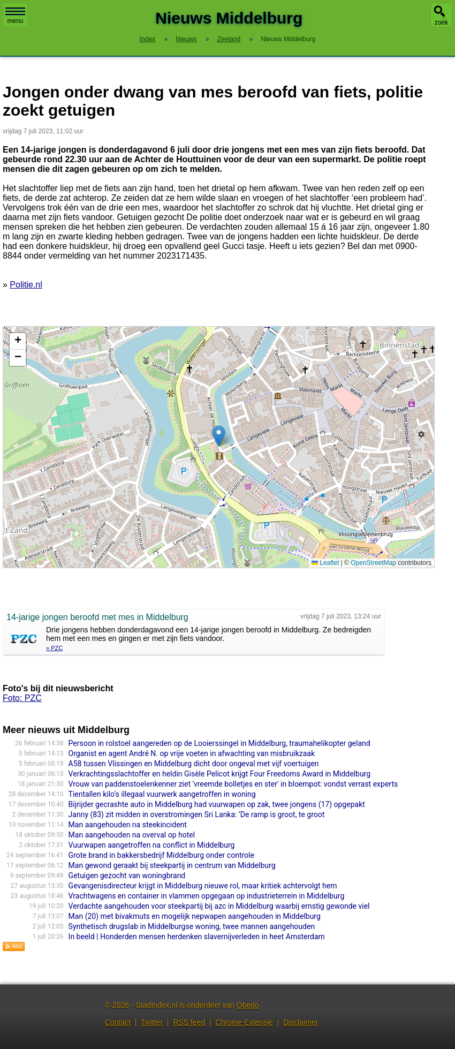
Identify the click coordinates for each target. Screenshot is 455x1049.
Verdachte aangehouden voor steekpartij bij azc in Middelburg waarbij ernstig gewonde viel (219, 906)
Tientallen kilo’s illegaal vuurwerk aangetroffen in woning (162, 794)
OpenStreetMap (373, 563)
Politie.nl (26, 284)
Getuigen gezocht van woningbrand (127, 875)
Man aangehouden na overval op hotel (132, 835)
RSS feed (189, 1022)
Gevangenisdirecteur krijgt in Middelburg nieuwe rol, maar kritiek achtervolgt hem (203, 885)
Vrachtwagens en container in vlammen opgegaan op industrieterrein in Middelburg (207, 896)
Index (147, 39)
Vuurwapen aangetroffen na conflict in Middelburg (152, 845)
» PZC (54, 648)
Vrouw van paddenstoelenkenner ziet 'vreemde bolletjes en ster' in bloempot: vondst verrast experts (233, 784)
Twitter (152, 1022)
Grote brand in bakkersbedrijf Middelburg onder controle (161, 855)
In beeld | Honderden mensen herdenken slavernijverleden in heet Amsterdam (197, 936)
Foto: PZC (22, 698)
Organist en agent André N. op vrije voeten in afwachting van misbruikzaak (192, 753)
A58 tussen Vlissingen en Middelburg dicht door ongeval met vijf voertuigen (194, 763)
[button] (218, 436)
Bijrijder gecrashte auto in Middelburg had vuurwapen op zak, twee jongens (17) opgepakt (217, 804)
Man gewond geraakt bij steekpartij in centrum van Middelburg (172, 865)
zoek (441, 22)
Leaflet (325, 563)
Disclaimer (300, 1022)
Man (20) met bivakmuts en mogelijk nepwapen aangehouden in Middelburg (195, 916)
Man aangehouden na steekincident (128, 824)
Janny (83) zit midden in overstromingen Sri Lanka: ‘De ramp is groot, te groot (197, 814)
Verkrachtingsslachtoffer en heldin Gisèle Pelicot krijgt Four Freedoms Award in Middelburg (219, 773)
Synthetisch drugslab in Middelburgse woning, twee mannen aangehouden (192, 926)
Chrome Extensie (243, 1022)
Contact (118, 1022)
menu (15, 16)
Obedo (248, 1005)
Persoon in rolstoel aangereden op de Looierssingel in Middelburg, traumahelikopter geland (219, 743)
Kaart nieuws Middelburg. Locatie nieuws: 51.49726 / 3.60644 (217, 447)
